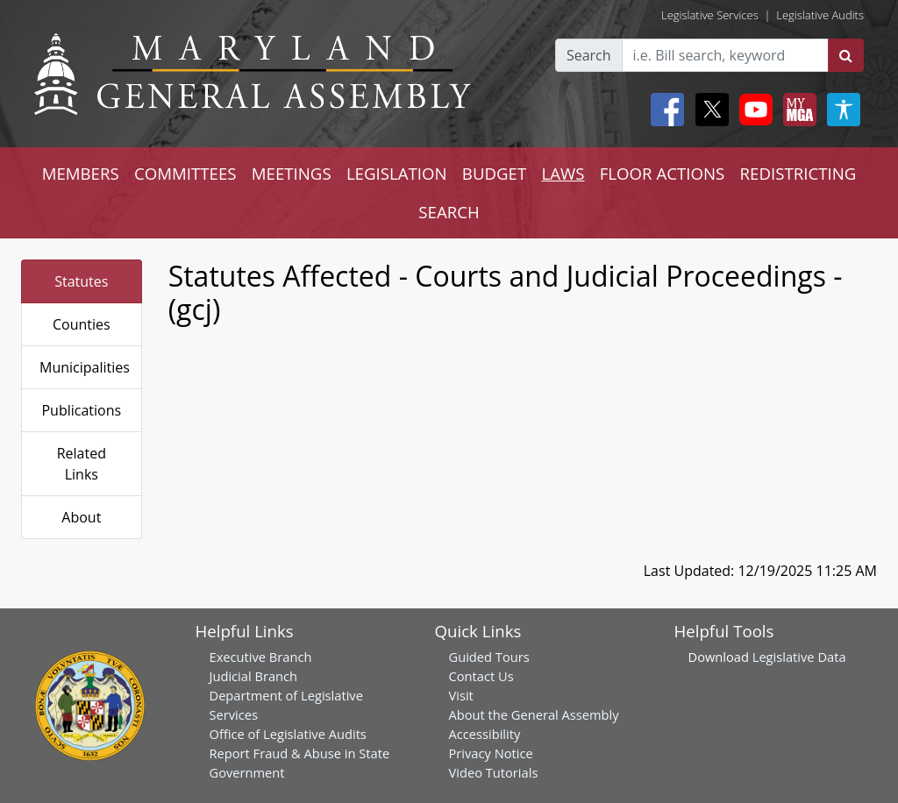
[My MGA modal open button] (796, 109)
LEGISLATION (396, 173)
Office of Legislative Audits (288, 734)
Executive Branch (261, 656)
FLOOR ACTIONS (662, 173)
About (81, 517)
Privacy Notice (491, 753)
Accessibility (485, 734)
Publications (81, 410)
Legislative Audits (820, 15)
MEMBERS (80, 173)
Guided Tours (489, 656)
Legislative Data (799, 656)
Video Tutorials (493, 772)
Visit (461, 695)
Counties (81, 324)
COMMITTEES (185, 173)
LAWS (562, 173)
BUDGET (494, 173)
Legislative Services (710, 15)
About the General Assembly (534, 714)
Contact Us (481, 676)
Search (589, 55)
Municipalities (84, 367)
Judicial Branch (254, 676)
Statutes (81, 281)
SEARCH (448, 212)
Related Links (81, 464)
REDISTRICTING (798, 173)
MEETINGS (291, 173)
